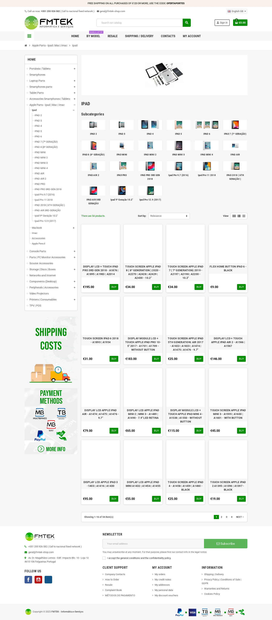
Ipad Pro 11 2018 (207, 175)
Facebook (28, 579)
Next (240, 517)
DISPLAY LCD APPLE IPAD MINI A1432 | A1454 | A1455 (143, 484)
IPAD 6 (206, 133)
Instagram (48, 579)
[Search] (144, 23)
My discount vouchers (166, 595)
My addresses (162, 584)
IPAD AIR (235, 154)
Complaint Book (113, 590)
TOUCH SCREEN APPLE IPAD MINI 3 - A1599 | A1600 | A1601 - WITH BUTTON (228, 414)
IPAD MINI (122, 154)
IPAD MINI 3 (178, 154)
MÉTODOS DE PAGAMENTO (120, 595)
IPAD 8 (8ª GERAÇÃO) (93, 154)
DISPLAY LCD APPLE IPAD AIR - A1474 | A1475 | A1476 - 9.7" (100, 414)
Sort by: (142, 215)
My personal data (164, 590)
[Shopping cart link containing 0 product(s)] (240, 22)
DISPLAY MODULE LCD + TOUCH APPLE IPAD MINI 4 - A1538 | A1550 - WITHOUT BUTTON (185, 416)
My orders (160, 574)
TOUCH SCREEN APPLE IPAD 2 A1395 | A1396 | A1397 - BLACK (228, 486)
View (226, 215)
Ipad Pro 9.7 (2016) (178, 175)
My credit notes (163, 579)
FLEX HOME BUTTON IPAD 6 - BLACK (228, 268)
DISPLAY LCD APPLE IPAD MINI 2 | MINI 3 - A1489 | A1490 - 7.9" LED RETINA (143, 414)
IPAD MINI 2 (150, 154)
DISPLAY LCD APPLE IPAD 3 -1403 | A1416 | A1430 (100, 484)
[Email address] (153, 543)
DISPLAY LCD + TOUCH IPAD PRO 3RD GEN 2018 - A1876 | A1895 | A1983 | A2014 (100, 270)
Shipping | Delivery (214, 574)
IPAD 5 (178, 133)
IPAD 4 (150, 133)
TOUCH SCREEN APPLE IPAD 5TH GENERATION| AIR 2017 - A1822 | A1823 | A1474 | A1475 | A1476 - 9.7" (185, 344)
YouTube (38, 579)
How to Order (112, 579)
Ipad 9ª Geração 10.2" (121, 199)
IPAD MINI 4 (206, 154)
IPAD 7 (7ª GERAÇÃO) (235, 133)
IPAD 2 (93, 133)
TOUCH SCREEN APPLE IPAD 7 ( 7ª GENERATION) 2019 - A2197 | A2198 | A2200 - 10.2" (185, 272)
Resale (108, 584)
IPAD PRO (122, 175)
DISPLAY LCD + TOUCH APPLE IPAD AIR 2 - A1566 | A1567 (228, 342)
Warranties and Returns (216, 588)
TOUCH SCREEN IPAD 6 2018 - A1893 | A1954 (100, 340)
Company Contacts (115, 574)
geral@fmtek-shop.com (111, 11)
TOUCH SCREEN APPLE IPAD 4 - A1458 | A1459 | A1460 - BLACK (185, 486)
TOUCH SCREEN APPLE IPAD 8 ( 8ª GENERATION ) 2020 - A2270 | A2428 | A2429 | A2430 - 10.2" (143, 272)
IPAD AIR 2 (93, 175)
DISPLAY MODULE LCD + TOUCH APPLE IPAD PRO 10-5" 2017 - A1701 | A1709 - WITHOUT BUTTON (143, 344)
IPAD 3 (121, 133)
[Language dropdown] (236, 11)
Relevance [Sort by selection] (156, 215)
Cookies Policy (212, 593)
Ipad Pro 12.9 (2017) (150, 199)
